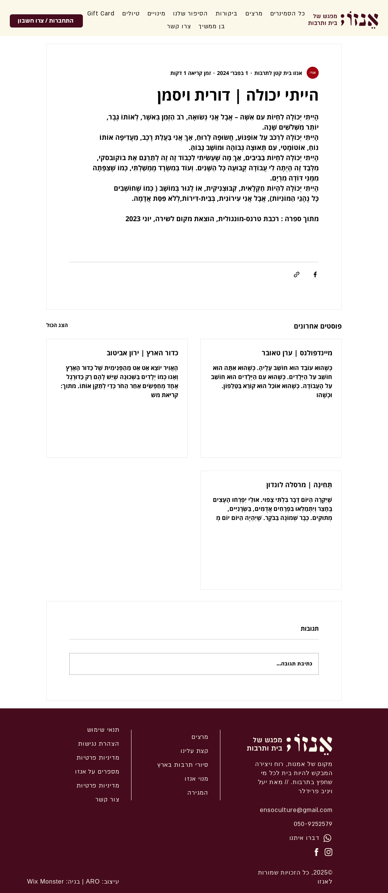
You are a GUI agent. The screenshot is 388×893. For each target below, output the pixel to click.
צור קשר (107, 799)
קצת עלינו (194, 751)
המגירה (197, 793)
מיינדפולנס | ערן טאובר (297, 352)
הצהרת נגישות (98, 744)
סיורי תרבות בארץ (182, 765)
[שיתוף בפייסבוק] (315, 274)
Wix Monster (45, 881)
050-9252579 (313, 824)
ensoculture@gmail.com (296, 810)
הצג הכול (57, 325)
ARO (92, 881)
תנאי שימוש (103, 730)
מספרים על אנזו (97, 772)
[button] (190, 13)
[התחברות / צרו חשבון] (46, 21)
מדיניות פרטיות (97, 785)
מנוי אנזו (196, 779)
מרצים (200, 737)
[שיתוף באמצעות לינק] (296, 274)
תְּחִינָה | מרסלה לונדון (298, 484)
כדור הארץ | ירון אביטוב (141, 352)
